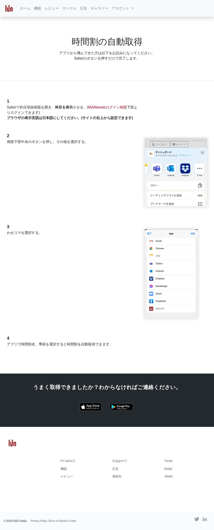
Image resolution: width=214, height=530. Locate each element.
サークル (69, 8)
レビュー (52, 8)
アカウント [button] (121, 8)
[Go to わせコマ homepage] (12, 443)
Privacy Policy (39, 520)
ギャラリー (99, 8)
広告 (83, 8)
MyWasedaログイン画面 (107, 107)
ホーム (25, 8)
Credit (72, 520)
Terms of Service (58, 520)
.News (168, 476)
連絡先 (117, 476)
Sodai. (168, 468)
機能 (37, 8)
